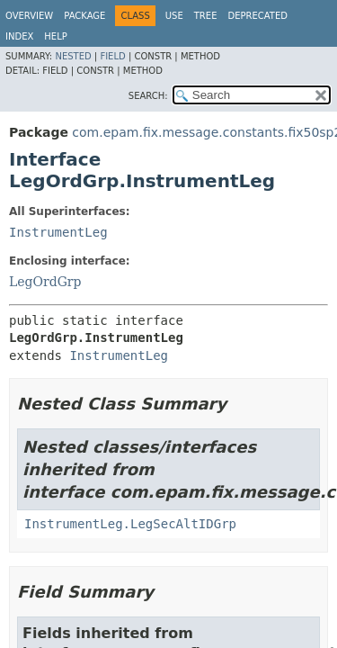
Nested (73, 56)
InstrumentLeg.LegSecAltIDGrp (130, 524)
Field (112, 56)
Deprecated (257, 16)
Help (55, 36)
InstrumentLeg (58, 232)
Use (174, 16)
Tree (205, 16)
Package (84, 16)
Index (19, 36)
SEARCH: (148, 96)
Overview (29, 16)
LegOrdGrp (45, 281)
